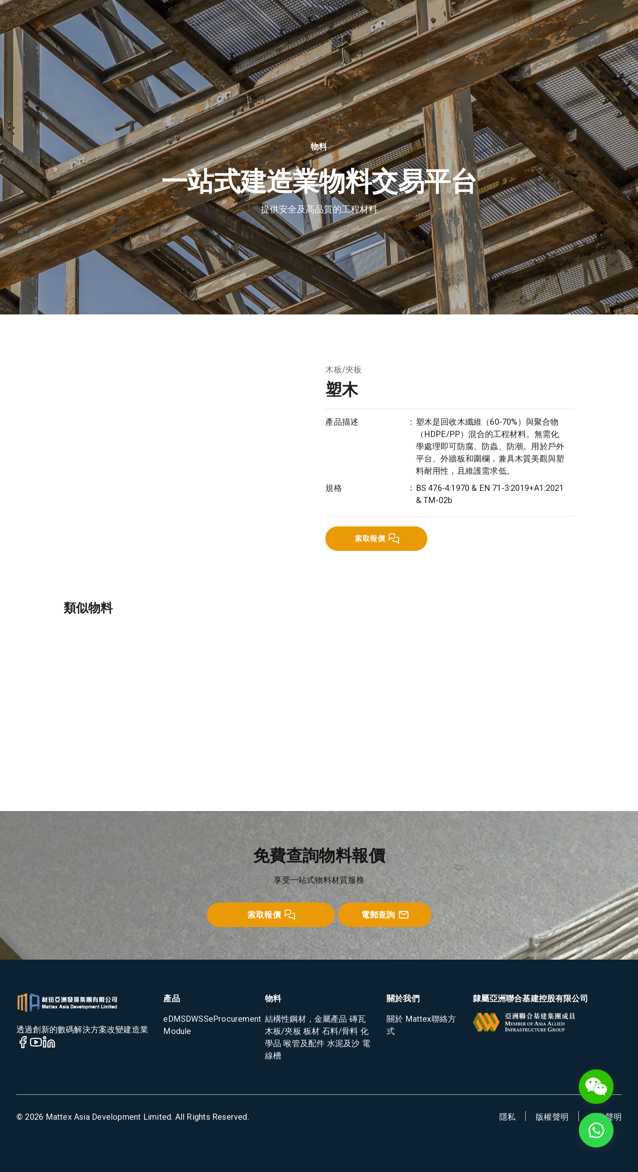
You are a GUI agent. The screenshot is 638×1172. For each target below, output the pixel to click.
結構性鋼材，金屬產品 (306, 1019)
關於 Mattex (409, 1019)
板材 (310, 1031)
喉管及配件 (303, 1043)
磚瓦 (356, 1019)
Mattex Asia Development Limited (108, 1117)
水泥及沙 (342, 1043)
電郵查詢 (385, 914)
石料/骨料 (339, 1031)
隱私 (507, 1117)
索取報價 (377, 538)
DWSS (197, 1019)
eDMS (174, 1019)
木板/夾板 (343, 369)
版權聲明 (552, 1117)
